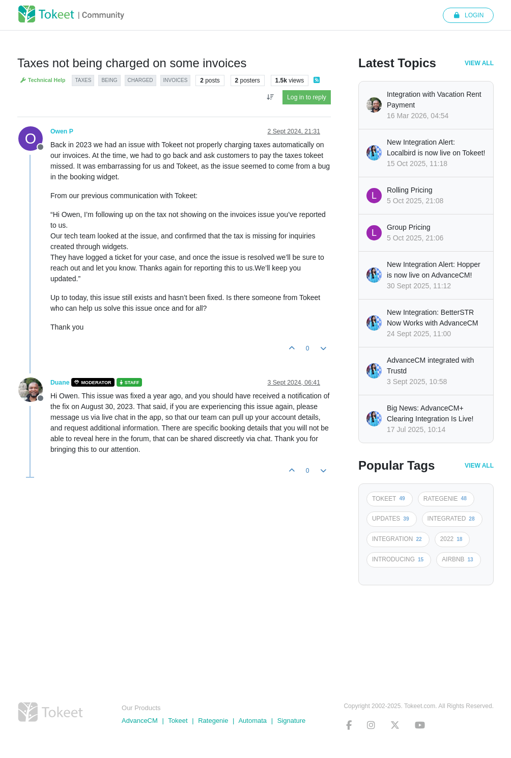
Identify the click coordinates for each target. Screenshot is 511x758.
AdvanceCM (140, 720)
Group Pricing (409, 227)
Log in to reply (306, 97)
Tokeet (177, 720)
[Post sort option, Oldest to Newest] (270, 97)
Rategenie (213, 720)
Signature (291, 720)
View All (479, 63)
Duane (59, 382)
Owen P (61, 131)
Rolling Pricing (409, 190)
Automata (252, 720)
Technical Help (42, 80)
